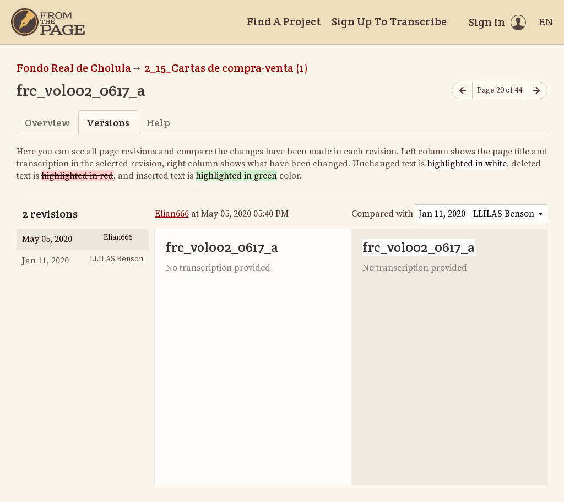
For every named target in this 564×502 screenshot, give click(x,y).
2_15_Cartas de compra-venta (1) (226, 68)
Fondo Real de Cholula (74, 68)
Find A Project (284, 21)
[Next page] (537, 91)
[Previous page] (462, 91)
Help (158, 122)
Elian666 (172, 213)
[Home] (48, 22)
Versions (107, 122)
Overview (47, 122)
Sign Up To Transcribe (389, 21)
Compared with (382, 213)
